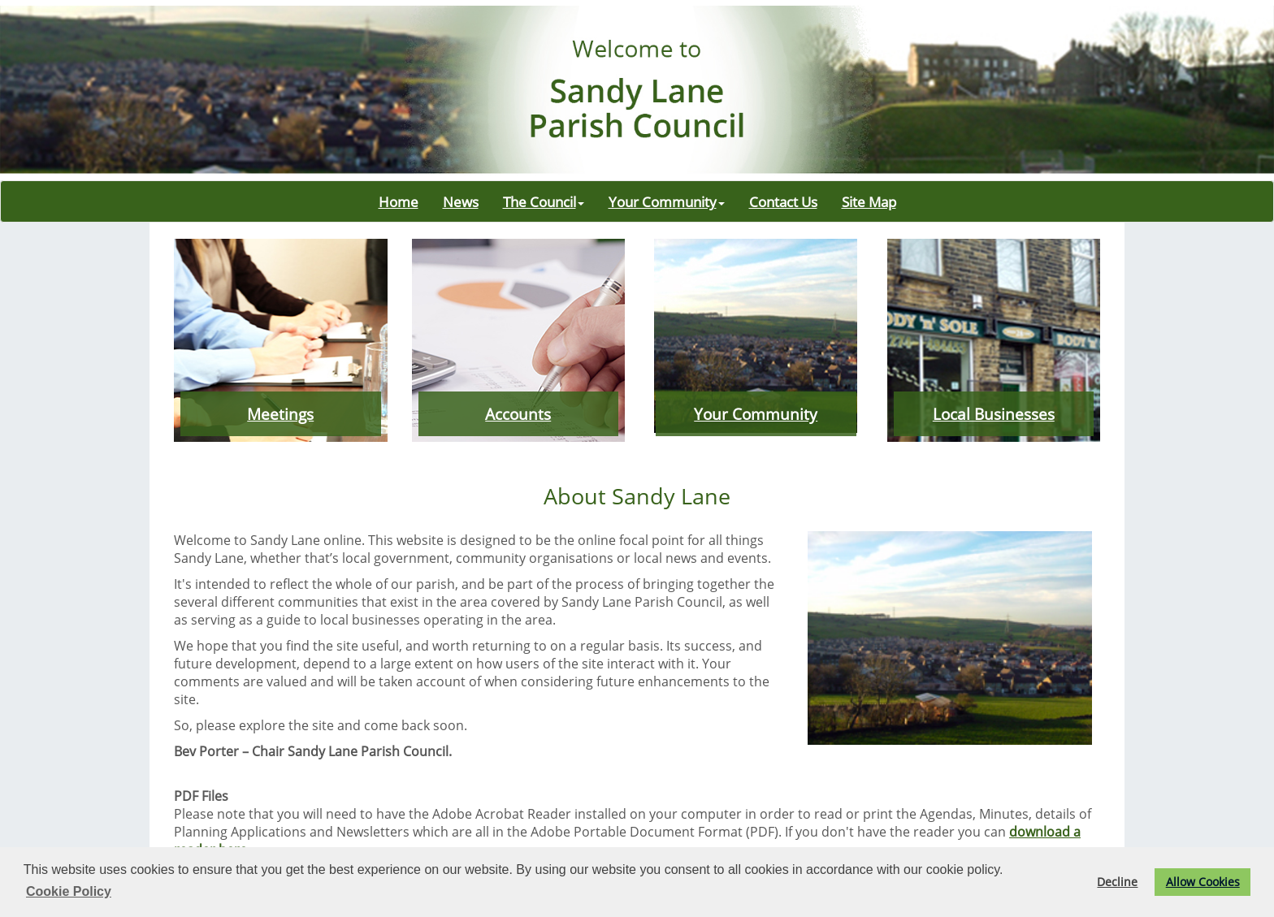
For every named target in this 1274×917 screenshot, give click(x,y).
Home (398, 201)
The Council (543, 201)
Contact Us (783, 201)
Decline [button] (1117, 881)
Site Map (869, 201)
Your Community (667, 201)
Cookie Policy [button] (68, 891)
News (461, 201)
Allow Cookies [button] (1203, 881)
